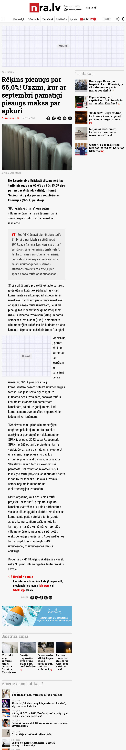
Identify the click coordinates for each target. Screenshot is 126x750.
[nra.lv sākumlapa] (45, 7)
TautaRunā (47, 19)
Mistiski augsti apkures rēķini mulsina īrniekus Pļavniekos (9, 664)
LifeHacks (61, 19)
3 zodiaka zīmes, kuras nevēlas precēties (36, 694)
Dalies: (25, 597)
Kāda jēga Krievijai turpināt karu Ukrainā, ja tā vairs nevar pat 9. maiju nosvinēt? (106, 85)
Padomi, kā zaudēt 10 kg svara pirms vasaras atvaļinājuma (39, 724)
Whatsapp (19, 590)
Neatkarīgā (18, 19)
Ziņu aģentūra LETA (11, 118)
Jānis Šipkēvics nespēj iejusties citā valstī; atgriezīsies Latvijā (38, 705)
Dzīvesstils (33, 19)
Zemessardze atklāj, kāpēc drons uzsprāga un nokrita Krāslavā (45, 662)
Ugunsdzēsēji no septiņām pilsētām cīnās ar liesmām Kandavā (106, 100)
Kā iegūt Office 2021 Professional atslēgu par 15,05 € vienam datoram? (39, 715)
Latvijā (10, 72)
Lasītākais (84, 73)
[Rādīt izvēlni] (3, 19)
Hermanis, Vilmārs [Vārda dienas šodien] (73, 9)
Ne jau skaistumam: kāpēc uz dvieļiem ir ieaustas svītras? (102, 132)
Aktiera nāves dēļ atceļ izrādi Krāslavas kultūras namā (63, 662)
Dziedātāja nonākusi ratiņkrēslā (31, 734)
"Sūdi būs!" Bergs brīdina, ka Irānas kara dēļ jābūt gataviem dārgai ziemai (105, 116)
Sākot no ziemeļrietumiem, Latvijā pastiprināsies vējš (33, 744)
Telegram (43, 585)
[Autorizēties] (122, 19)
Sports (73, 19)
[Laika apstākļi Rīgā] (91, 8)
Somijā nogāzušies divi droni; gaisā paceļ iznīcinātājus (28, 661)
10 (102, 151)
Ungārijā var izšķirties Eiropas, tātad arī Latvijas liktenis (106, 148)
